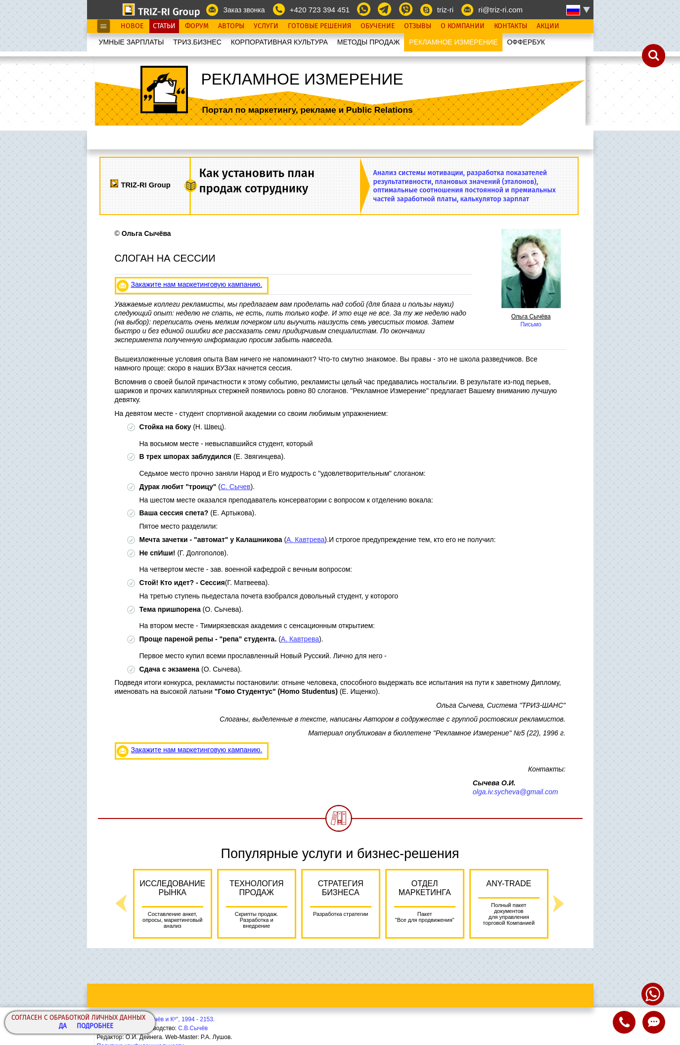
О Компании (463, 26)
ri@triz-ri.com (500, 9)
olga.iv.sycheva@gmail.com (515, 792)
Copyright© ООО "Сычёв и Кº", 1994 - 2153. (156, 1019)
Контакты (510, 26)
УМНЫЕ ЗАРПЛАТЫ (131, 42)
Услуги (266, 26)
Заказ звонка (244, 10)
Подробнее (95, 1026)
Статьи (164, 26)
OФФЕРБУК (526, 42)
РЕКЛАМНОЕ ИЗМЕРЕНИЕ (453, 42)
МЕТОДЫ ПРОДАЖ (368, 42)
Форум (197, 26)
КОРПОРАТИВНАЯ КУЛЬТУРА (279, 42)
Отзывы (417, 26)
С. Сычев (236, 487)
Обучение (378, 26)
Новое (132, 26)
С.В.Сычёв (193, 1028)
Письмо (531, 324)
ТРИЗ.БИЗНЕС (197, 42)
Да (63, 1026)
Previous (121, 904)
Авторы (231, 26)
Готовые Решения (319, 26)
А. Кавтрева (305, 540)
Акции (548, 26)
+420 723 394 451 (320, 9)
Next (558, 904)
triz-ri (445, 9)
